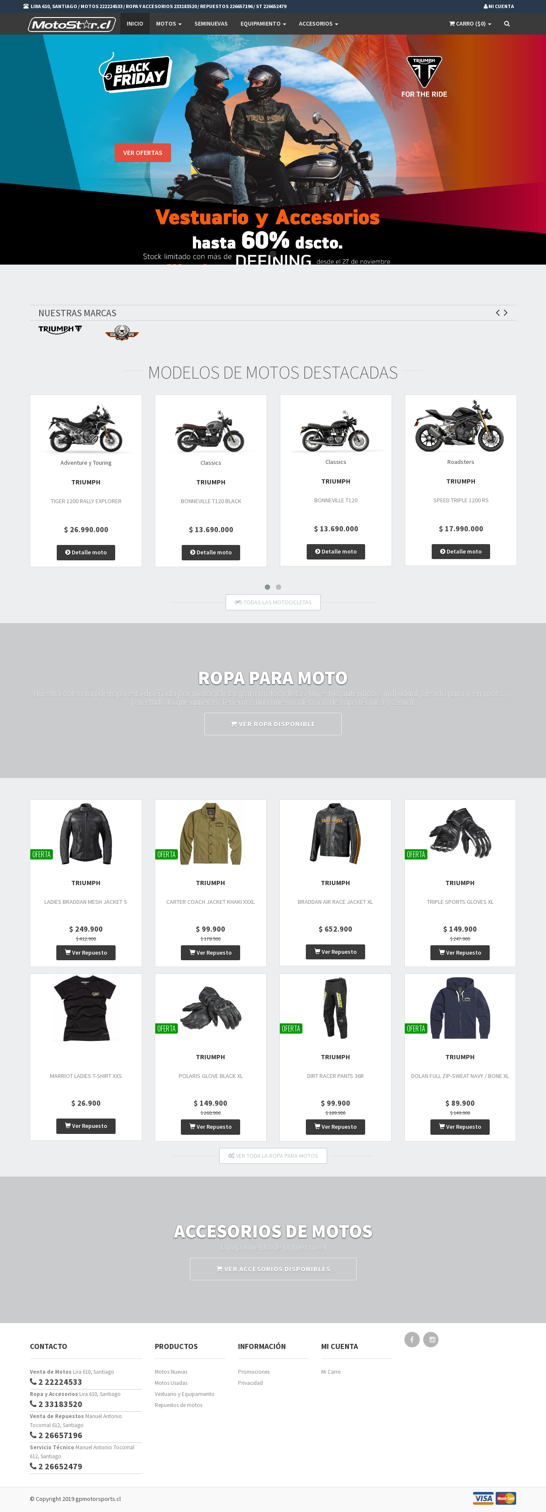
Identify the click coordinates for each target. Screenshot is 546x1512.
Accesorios (318, 23)
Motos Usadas (171, 1383)
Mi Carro (331, 1371)
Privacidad (250, 1383)
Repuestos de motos (178, 1405)
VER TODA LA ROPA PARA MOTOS (273, 1155)
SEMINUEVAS (211, 23)
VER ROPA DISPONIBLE (273, 724)
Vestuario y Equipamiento (185, 1394)
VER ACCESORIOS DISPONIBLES (273, 1268)
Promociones (254, 1371)
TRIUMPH (86, 482)
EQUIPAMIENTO (263, 23)
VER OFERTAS (143, 153)
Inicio (135, 23)
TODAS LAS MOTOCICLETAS (273, 602)
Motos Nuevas (171, 1371)
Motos (169, 23)
